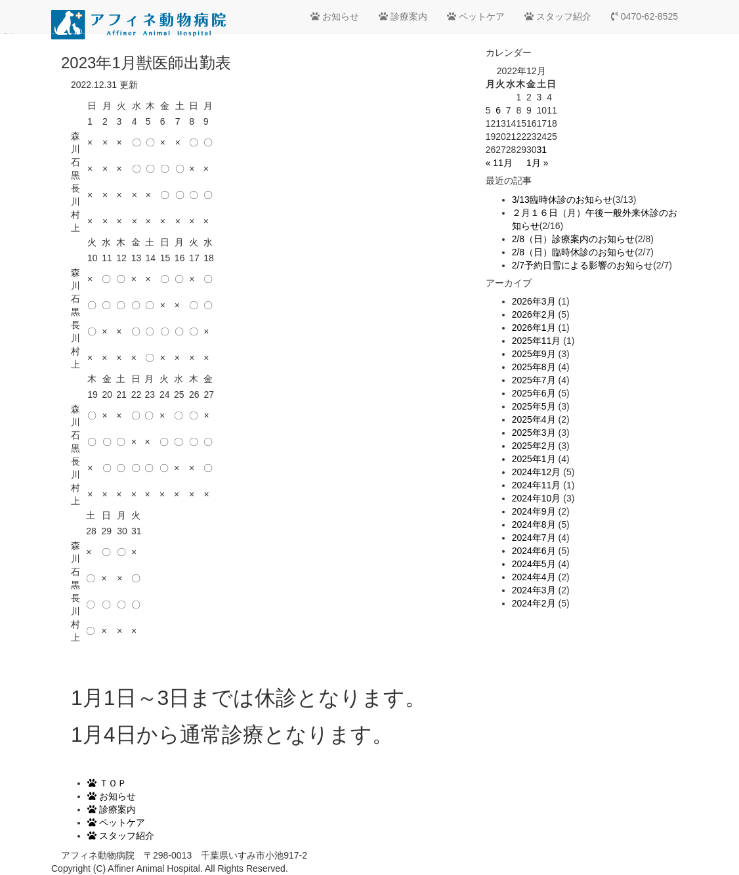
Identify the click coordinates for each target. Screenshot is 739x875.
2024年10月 (536, 498)
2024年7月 (534, 537)
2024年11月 (536, 485)
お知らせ (334, 16)
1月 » (537, 163)
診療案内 (403, 16)
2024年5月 (534, 564)
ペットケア (476, 16)
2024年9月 (534, 511)
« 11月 (499, 163)
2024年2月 (534, 603)
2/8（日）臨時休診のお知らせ (573, 252)
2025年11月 (536, 340)
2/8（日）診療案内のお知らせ (573, 239)
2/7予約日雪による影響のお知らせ (582, 265)
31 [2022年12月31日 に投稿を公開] (542, 149)
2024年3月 (534, 590)
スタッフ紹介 (557, 16)
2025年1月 (534, 459)
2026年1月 (534, 327)
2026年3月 (534, 301)
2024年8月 (534, 524)
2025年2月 (534, 445)
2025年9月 (534, 354)
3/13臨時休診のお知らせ (562, 199)
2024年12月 (536, 472)
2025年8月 (534, 367)
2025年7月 (534, 380)
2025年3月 (534, 432)
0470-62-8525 (644, 16)
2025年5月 (534, 406)
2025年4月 (534, 419)
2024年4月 (534, 577)
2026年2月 (534, 314)
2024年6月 (534, 550)
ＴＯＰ (107, 783)
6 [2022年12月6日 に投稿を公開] (498, 110)
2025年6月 (534, 393)
